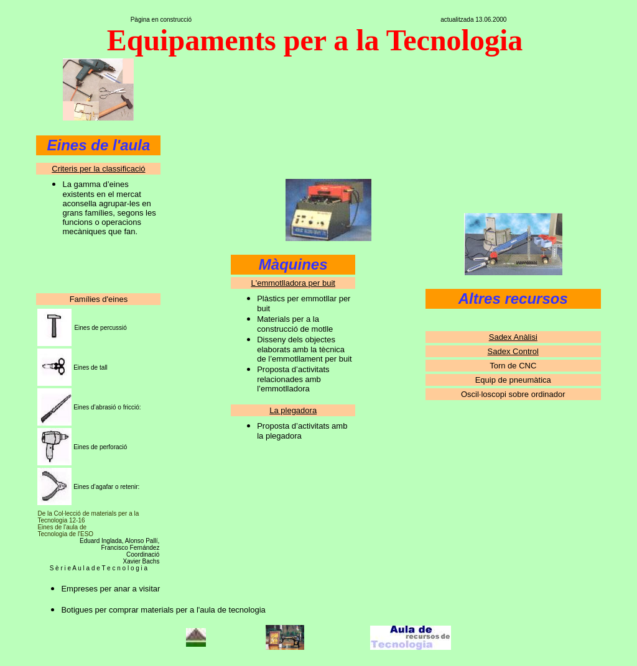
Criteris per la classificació (98, 168)
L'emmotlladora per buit (293, 283)
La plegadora (293, 410)
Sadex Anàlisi (513, 337)
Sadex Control (513, 351)
